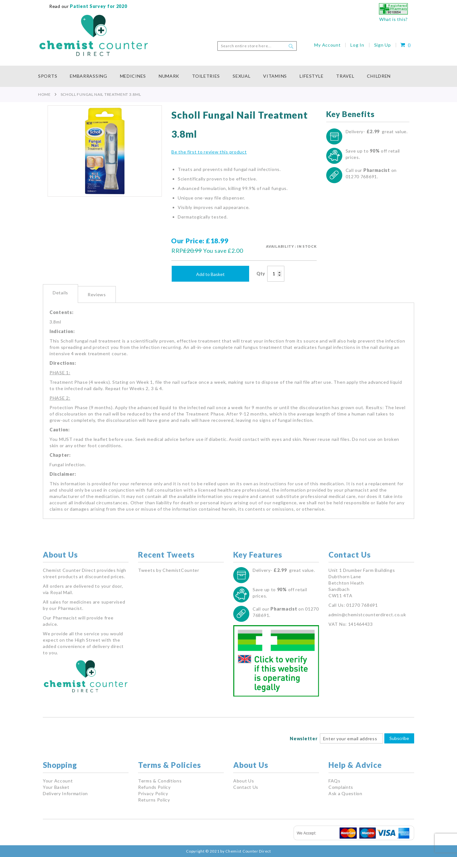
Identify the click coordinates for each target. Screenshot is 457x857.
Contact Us (245, 787)
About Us (243, 780)
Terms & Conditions (160, 780)
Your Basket (56, 787)
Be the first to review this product (209, 151)
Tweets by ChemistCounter (168, 570)
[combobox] (257, 46)
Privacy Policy (153, 793)
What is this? (393, 19)
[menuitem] (50, 76)
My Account (327, 45)
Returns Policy (154, 799)
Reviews (97, 294)
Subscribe (399, 738)
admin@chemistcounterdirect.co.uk (367, 614)
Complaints (340, 787)
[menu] (228, 76)
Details (60, 292)
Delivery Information (65, 793)
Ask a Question (345, 793)
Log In (357, 45)
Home (44, 94)
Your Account (58, 780)
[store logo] (93, 35)
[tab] (60, 293)
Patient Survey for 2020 (98, 6)
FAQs (334, 780)
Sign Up (382, 45)
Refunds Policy (154, 787)
